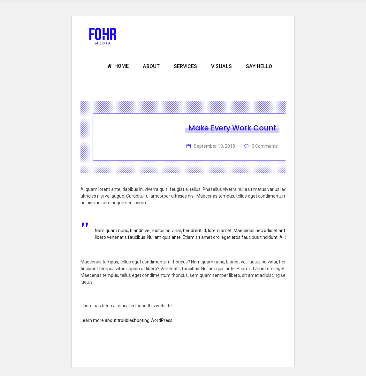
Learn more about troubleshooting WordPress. (126, 320)
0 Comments (264, 146)
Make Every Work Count (232, 128)
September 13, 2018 (214, 146)
